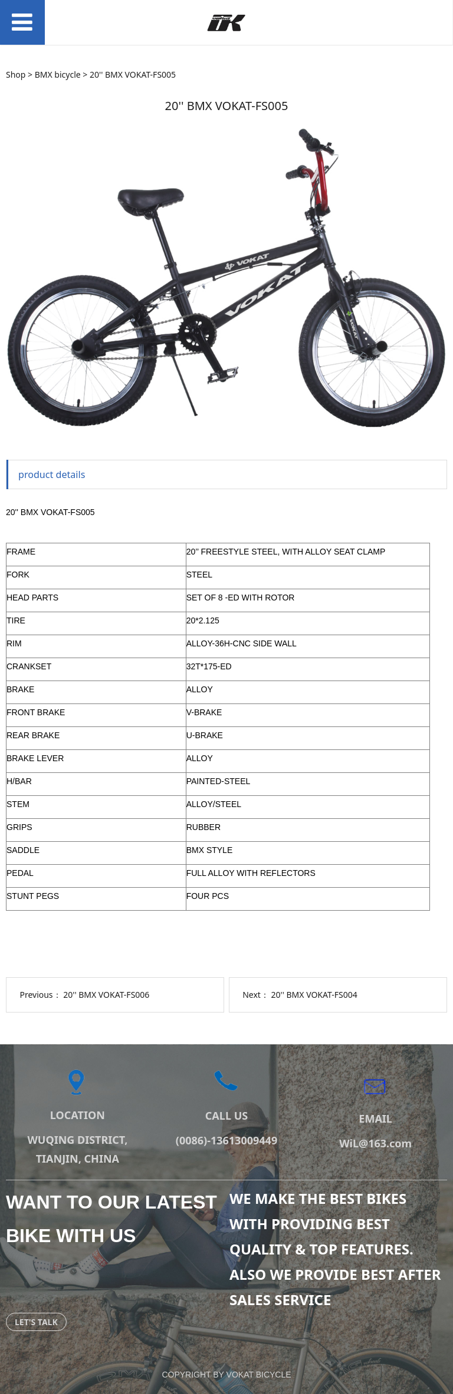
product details (51, 474)
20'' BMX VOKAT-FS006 (106, 994)
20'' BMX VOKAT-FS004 (314, 994)
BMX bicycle (58, 74)
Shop (15, 74)
